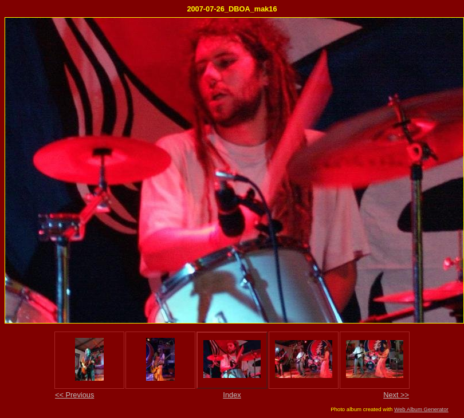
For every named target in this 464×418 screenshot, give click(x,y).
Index (232, 395)
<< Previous (74, 395)
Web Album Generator (421, 409)
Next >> (396, 395)
